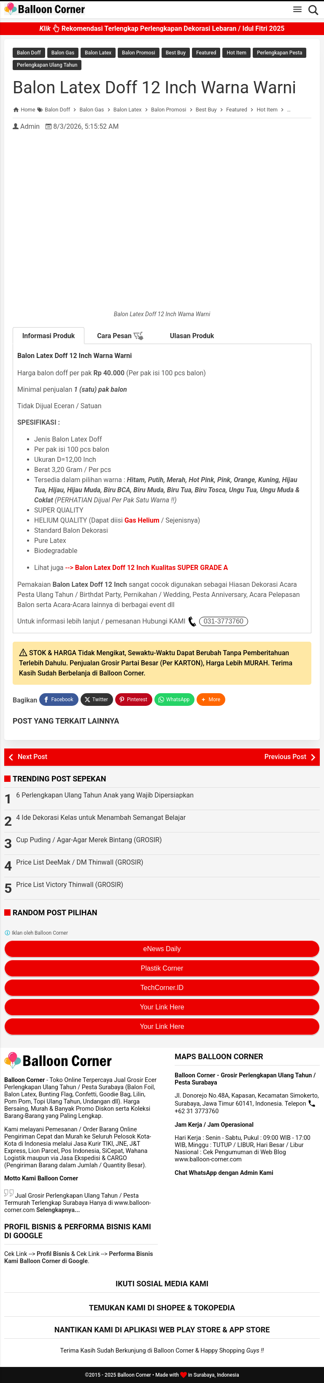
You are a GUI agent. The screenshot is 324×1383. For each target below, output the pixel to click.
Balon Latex (98, 53)
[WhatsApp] (174, 699)
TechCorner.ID (162, 987)
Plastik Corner (162, 968)
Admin (30, 126)
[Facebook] (58, 699)
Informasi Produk (48, 336)
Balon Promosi (138, 53)
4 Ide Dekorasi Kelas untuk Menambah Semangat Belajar (101, 818)
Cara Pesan (120, 336)
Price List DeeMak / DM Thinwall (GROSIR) (79, 862)
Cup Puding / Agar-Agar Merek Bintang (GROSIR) (89, 840)
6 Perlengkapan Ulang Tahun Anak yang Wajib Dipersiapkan (105, 795)
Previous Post (285, 757)
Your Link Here (162, 1007)
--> (146, 568)
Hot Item (236, 53)
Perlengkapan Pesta (279, 53)
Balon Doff (29, 53)
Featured (206, 53)
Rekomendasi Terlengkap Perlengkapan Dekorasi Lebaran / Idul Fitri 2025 (161, 28)
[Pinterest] (133, 699)
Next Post (32, 757)
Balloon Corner (134, 1375)
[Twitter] (97, 699)
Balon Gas (62, 53)
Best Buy (176, 53)
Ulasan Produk (192, 336)
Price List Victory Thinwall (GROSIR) (69, 885)
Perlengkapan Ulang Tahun (47, 65)
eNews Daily (162, 948)
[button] (211, 699)
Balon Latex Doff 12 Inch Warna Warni (154, 88)
